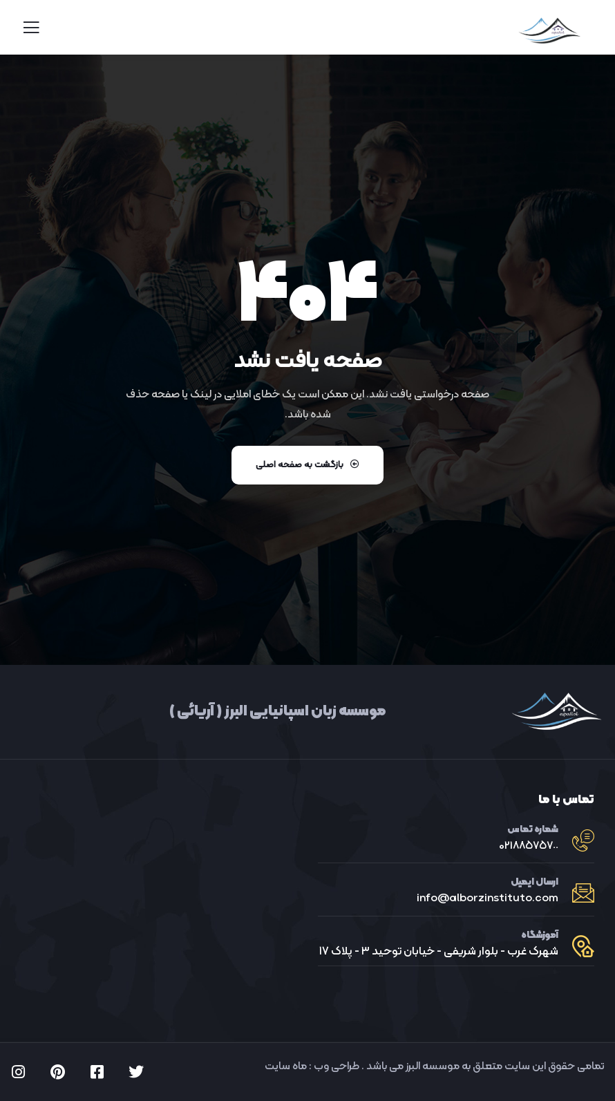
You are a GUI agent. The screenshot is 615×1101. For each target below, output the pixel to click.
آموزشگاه (539, 935)
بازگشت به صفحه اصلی (307, 465)
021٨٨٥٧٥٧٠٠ (528, 846)
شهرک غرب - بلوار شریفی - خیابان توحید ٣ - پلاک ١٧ (438, 952)
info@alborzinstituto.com (487, 898)
